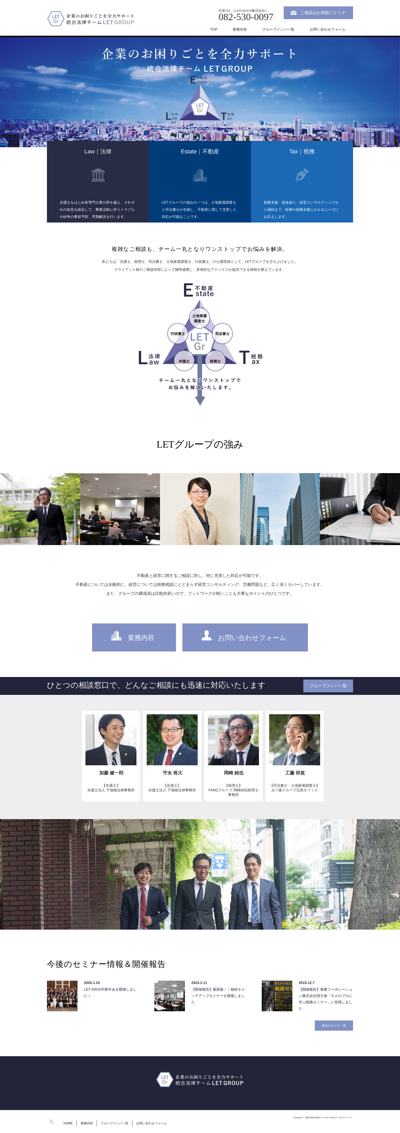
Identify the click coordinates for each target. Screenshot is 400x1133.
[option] (200, 92)
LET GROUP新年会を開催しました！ (110, 992)
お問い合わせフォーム (327, 29)
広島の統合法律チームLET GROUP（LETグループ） (329, 1117)
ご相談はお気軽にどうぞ (323, 12)
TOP (213, 29)
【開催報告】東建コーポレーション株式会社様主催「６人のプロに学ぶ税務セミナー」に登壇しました (325, 999)
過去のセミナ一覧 (334, 1025)
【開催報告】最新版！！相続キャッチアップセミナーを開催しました (218, 995)
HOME (68, 1123)
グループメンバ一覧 (278, 29)
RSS (51, 1121)
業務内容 (240, 29)
